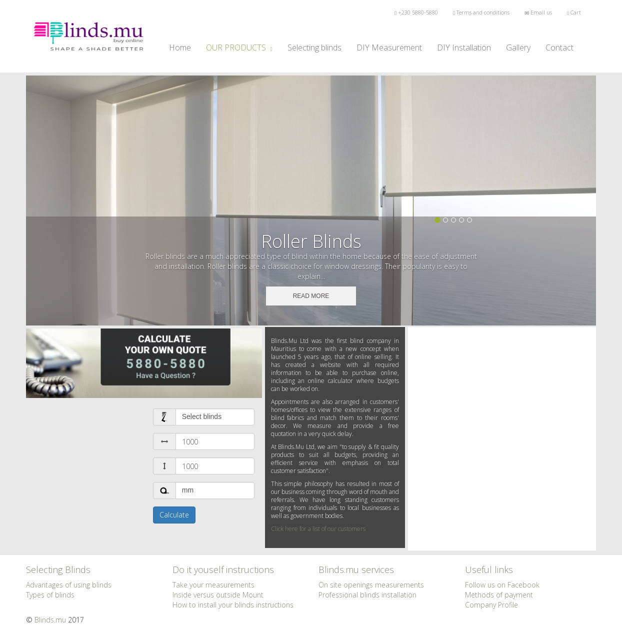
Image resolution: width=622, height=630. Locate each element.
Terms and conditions (481, 12)
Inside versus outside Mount (218, 595)
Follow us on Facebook (502, 585)
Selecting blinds (318, 47)
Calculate (174, 515)
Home (180, 47)
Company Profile (491, 605)
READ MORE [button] (311, 296)
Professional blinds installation (367, 595)
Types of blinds (50, 595)
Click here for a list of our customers (318, 528)
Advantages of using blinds (69, 585)
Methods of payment (499, 595)
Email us (538, 12)
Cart (574, 12)
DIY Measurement (389, 47)
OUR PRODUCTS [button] (239, 47)
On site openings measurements (371, 585)
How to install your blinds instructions (233, 605)
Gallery (518, 47)
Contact (560, 47)
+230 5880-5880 (416, 12)
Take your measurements (213, 585)
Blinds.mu (50, 619)
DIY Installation (464, 47)
